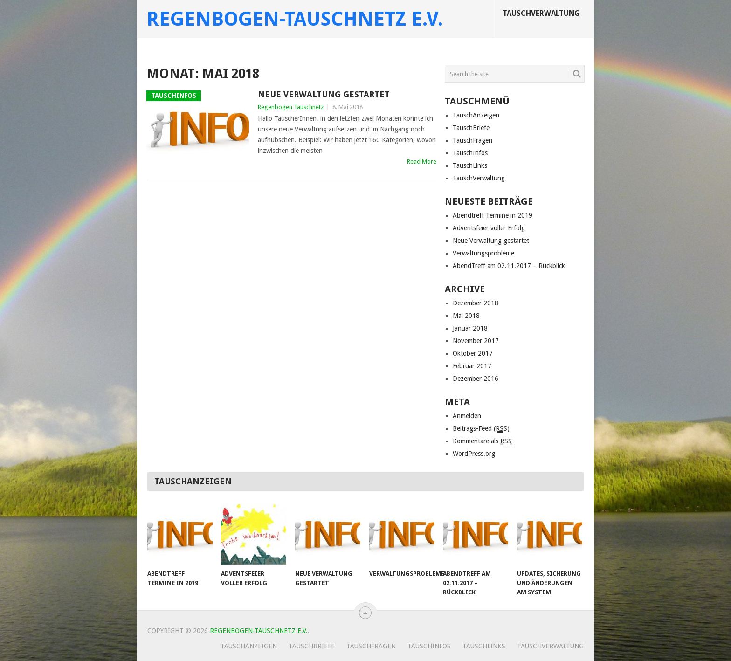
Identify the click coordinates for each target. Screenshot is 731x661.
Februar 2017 (472, 366)
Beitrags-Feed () (481, 429)
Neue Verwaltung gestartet (324, 94)
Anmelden (467, 416)
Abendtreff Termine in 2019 (492, 215)
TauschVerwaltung (541, 13)
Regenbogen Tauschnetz (291, 106)
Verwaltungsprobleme (483, 253)
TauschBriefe (471, 127)
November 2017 (476, 340)
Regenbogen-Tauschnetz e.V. (294, 19)
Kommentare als (482, 441)
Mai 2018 (466, 315)
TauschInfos (470, 153)
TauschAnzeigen (476, 115)
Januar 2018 (470, 328)
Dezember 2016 (475, 378)
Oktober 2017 (473, 353)
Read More (421, 161)
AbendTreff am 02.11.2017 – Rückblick (509, 265)
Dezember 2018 (475, 303)
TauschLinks (470, 165)
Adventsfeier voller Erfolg (489, 228)
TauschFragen (472, 140)
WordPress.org (474, 453)
